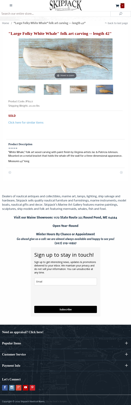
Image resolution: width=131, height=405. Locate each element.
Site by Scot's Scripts (56, 401)
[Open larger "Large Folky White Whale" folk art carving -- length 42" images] (65, 59)
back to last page (116, 23)
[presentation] (60, 295)
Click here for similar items (25, 122)
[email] (65, 281)
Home (5, 23)
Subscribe (65, 309)
